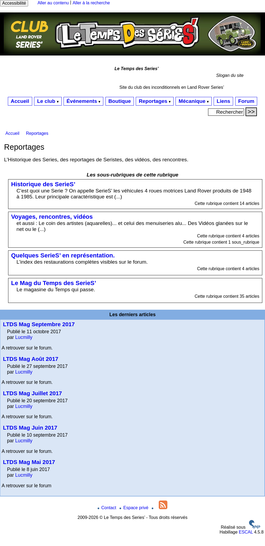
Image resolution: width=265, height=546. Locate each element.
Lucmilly (23, 337)
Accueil (20, 101)
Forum (246, 101)
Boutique (119, 101)
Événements (83, 101)
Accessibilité (14, 3)
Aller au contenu (53, 3)
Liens (223, 101)
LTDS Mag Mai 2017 (29, 462)
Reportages (155, 101)
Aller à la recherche (91, 3)
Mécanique (193, 101)
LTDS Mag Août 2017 (30, 359)
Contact (108, 507)
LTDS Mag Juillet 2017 (32, 393)
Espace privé (135, 507)
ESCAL (246, 532)
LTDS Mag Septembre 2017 (39, 324)
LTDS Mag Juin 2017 (30, 427)
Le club (48, 101)
